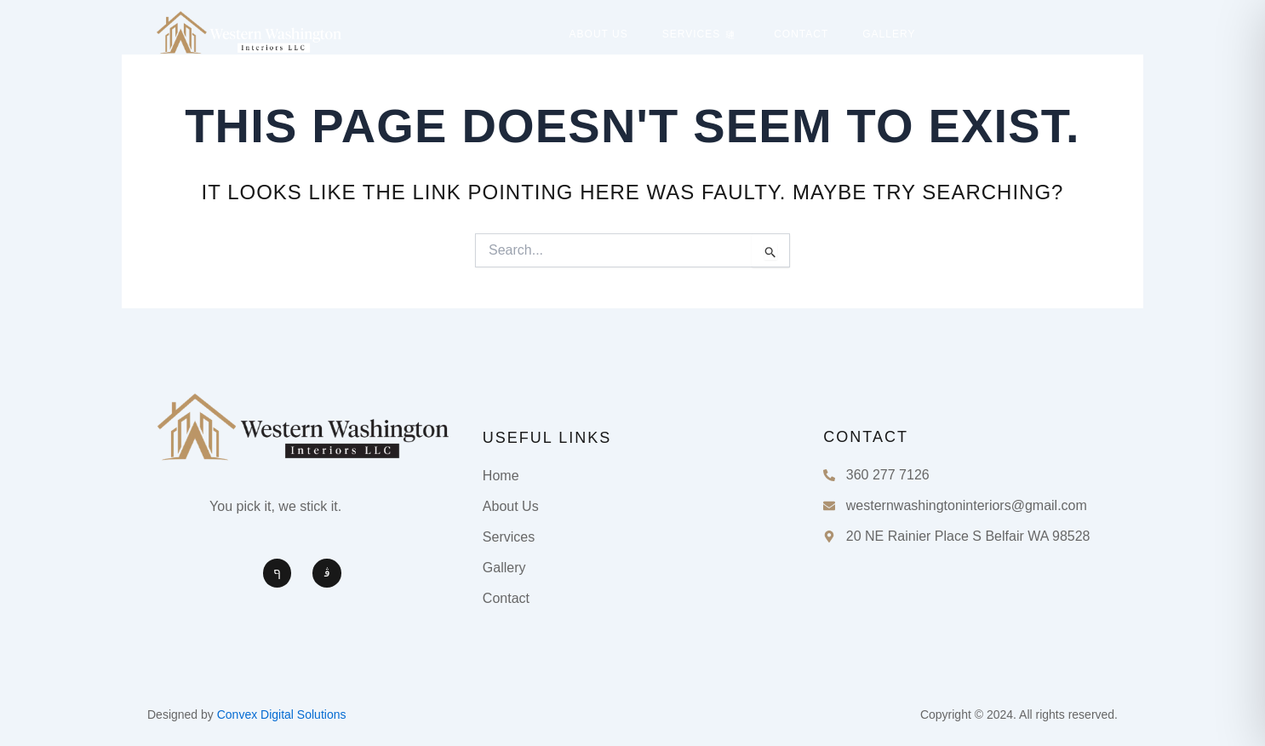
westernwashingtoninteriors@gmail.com (966, 505)
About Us (599, 34)
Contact (801, 34)
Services (699, 34)
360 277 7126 (888, 475)
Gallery (888, 34)
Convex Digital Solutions (281, 714)
